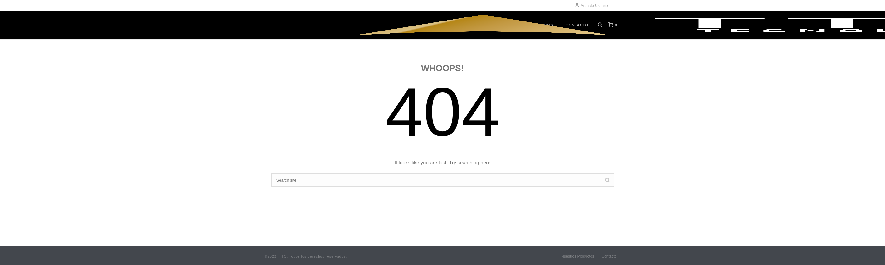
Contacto (608, 256)
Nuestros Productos (577, 256)
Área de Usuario (591, 5)
